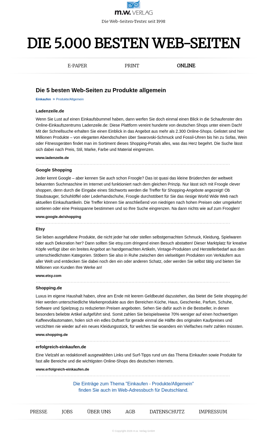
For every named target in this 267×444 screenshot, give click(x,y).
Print (132, 66)
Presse (38, 412)
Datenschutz (167, 412)
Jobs (67, 412)
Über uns (99, 412)
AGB (130, 412)
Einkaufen (43, 99)
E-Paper (77, 66)
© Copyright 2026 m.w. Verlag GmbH (133, 431)
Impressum (213, 412)
